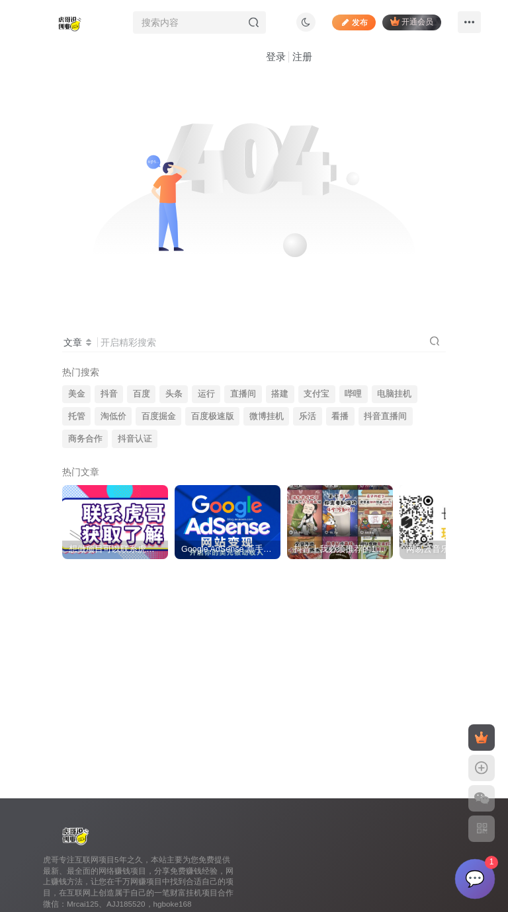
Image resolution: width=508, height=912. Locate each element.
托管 (76, 416)
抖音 (109, 394)
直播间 (243, 394)
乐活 (307, 416)
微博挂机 (266, 416)
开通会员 (411, 21)
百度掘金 (159, 416)
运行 (206, 394)
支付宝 (316, 394)
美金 (76, 394)
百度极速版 (212, 416)
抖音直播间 (385, 416)
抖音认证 (135, 438)
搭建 (279, 394)
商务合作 (85, 438)
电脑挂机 (394, 394)
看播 (340, 416)
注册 (302, 56)
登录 (276, 56)
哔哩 (353, 394)
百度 (141, 394)
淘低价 (113, 416)
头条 (174, 394)
